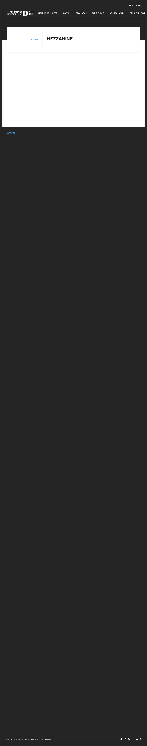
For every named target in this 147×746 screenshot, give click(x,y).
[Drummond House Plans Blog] (20, 13)
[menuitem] (131, 5)
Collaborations (118, 13)
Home (131, 5)
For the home (99, 13)
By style (67, 13)
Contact (138, 5)
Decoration (82, 13)
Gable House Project (48, 13)
